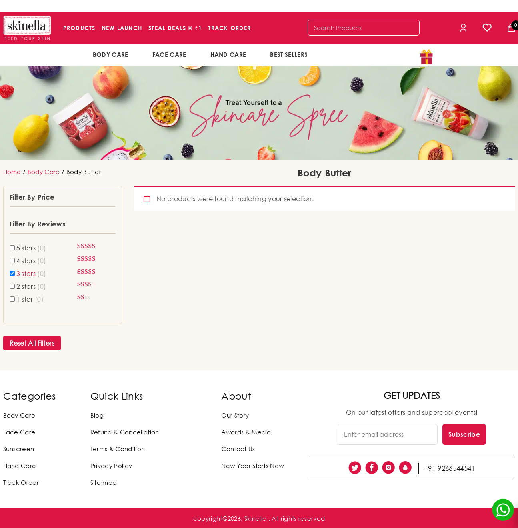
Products (79, 27)
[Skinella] (27, 27)
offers (345, 54)
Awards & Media (246, 432)
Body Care (110, 54)
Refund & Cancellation (124, 432)
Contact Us (238, 448)
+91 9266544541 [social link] (450, 468)
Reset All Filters (32, 343)
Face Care (169, 54)
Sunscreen (18, 448)
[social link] (354, 467)
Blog (97, 415)
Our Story (235, 415)
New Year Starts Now (252, 465)
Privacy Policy (111, 465)
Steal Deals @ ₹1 (175, 27)
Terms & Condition (117, 448)
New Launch (122, 27)
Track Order (229, 27)
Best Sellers (289, 54)
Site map (103, 482)
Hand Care (228, 54)
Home (12, 171)
